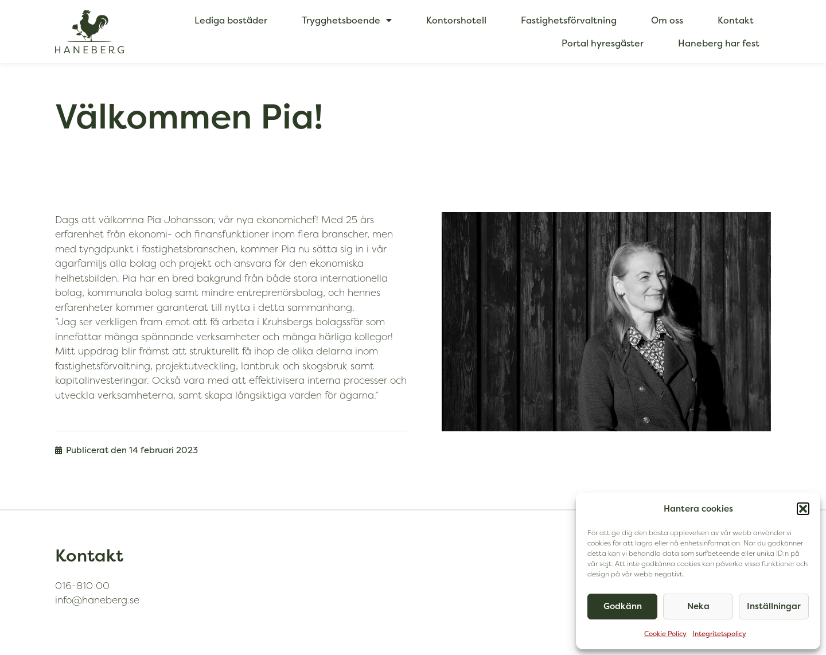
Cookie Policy (665, 633)
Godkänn (622, 606)
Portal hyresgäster (603, 43)
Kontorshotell (456, 20)
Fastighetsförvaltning (569, 20)
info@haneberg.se (97, 599)
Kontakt (736, 20)
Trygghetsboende (347, 20)
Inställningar (774, 606)
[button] (803, 508)
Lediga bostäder (230, 20)
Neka (698, 606)
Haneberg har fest (718, 43)
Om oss (667, 20)
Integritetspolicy (719, 633)
